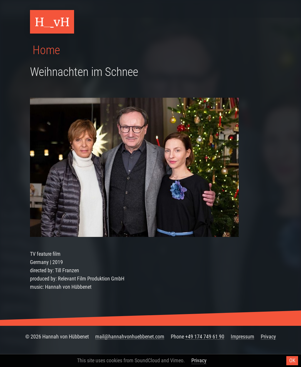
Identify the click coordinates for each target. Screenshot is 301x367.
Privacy (268, 336)
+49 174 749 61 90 (204, 336)
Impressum (242, 336)
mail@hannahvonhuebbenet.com (129, 336)
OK (292, 360)
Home (46, 50)
